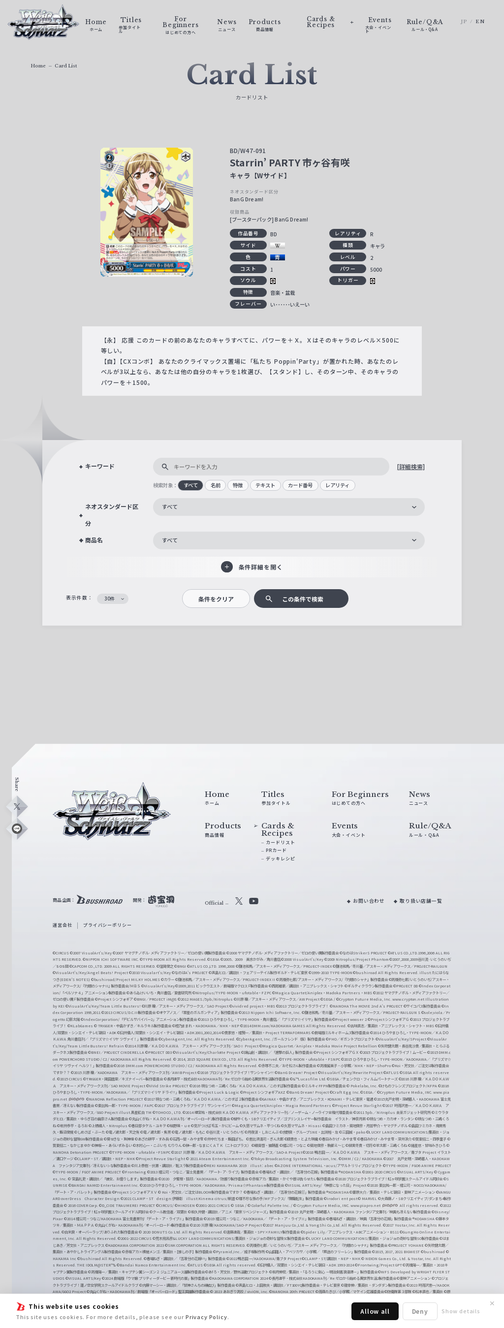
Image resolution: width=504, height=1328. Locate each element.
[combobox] (289, 507)
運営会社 (62, 925)
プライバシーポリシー (107, 925)
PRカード (276, 850)
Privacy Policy (206, 1317)
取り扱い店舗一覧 (421, 900)
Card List (66, 65)
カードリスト (280, 842)
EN (480, 22)
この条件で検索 (302, 599)
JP (464, 22)
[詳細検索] (411, 466)
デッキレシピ (280, 858)
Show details (460, 1311)
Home (38, 65)
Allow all (375, 1311)
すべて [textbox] (170, 506)
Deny (420, 1311)
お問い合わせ (369, 900)
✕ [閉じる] (492, 1303)
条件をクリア (216, 599)
